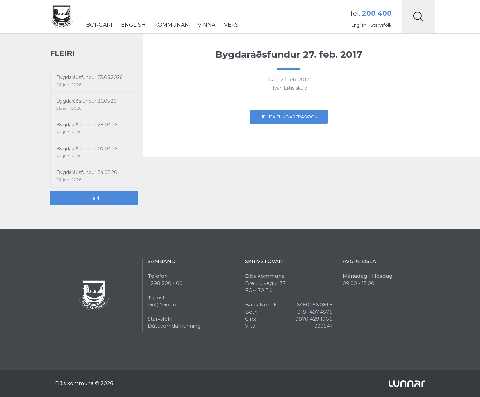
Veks (231, 25)
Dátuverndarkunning (174, 326)
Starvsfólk (381, 25)
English (133, 25)
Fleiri (94, 198)
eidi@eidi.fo (162, 304)
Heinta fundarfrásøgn (289, 116)
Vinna (206, 25)
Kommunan (171, 25)
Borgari (99, 25)
